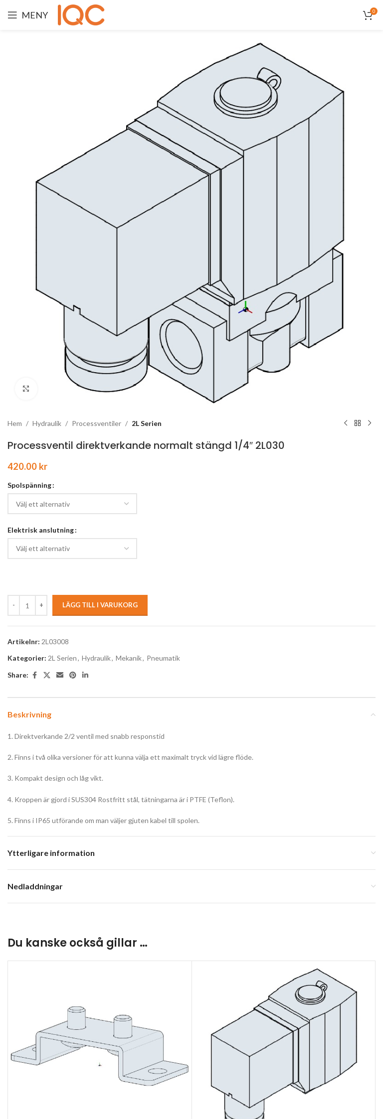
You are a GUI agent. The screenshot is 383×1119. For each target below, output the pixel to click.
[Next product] (370, 423)
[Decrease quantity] (13, 605)
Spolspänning (29, 485)
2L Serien (147, 423)
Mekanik (129, 658)
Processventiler (96, 423)
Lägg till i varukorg (100, 605)
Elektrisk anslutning (40, 530)
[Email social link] (59, 675)
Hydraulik (46, 423)
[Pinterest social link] (72, 675)
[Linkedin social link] (85, 675)
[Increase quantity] (41, 605)
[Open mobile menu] (27, 15)
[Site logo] (83, 14)
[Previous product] (346, 423)
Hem (14, 423)
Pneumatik (163, 658)
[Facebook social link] (34, 675)
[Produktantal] (27, 605)
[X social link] (46, 675)
